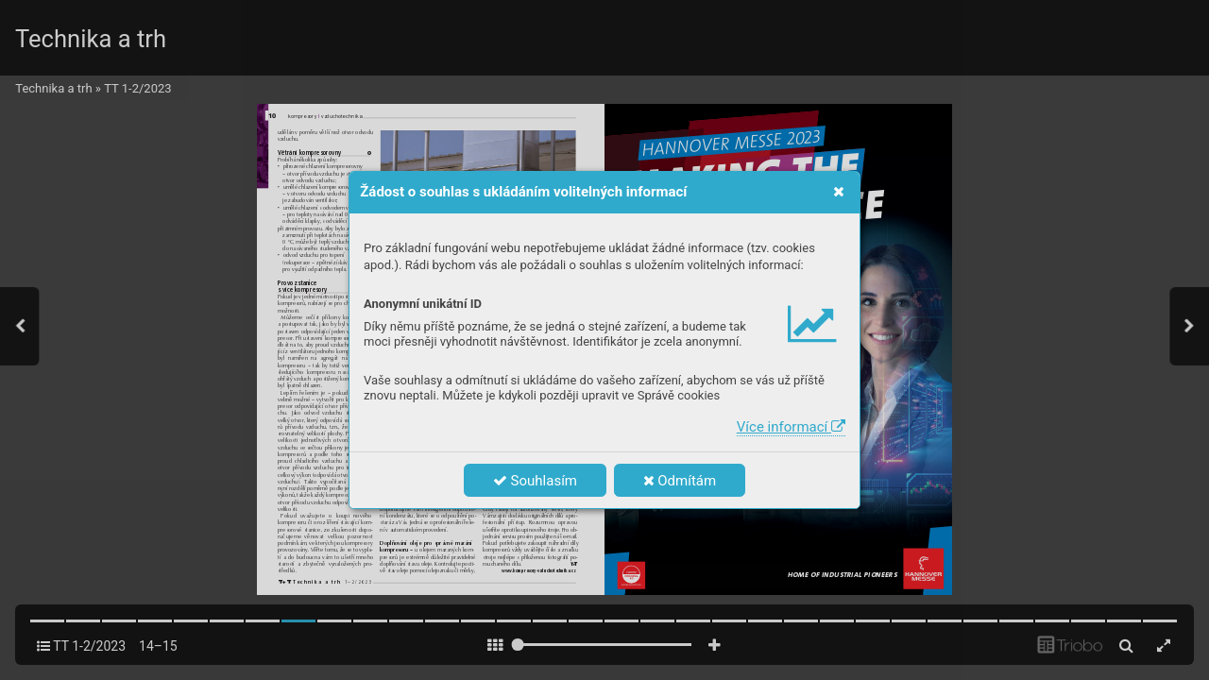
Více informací (791, 426)
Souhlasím (535, 480)
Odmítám (680, 480)
